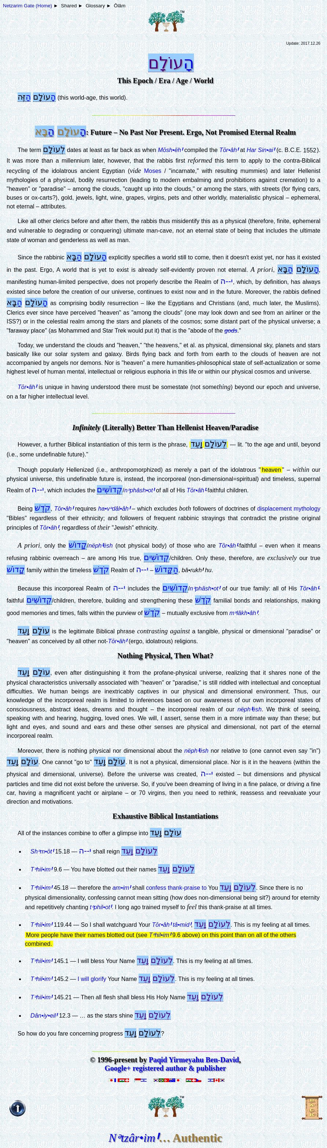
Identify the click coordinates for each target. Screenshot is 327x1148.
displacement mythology (288, 509)
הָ (188, 62)
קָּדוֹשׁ (164, 569)
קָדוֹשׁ (78, 544)
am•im (122, 887)
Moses (152, 171)
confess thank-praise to (176, 888)
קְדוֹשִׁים (109, 489)
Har (261, 150)
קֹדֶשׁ (42, 507)
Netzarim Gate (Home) (27, 5)
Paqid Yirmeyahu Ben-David (194, 1060)
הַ (28, 96)
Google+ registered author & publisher (165, 1068)
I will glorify (92, 979)
